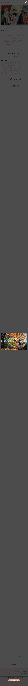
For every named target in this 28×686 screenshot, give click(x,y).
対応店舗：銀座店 (14, 680)
